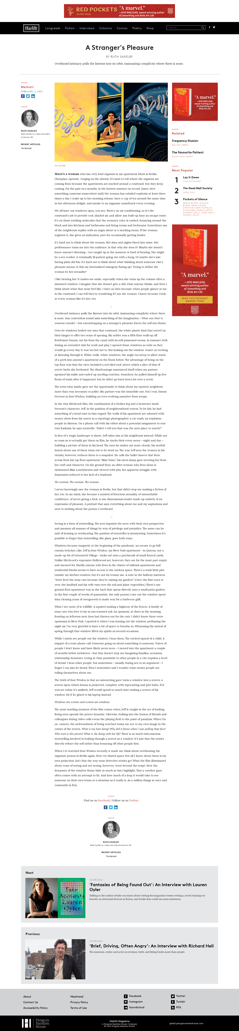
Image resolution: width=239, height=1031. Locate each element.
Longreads (52, 28)
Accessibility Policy (35, 1007)
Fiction (70, 28)
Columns (105, 28)
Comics (122, 28)
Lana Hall (189, 192)
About (27, 996)
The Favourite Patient (188, 152)
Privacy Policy (79, 1002)
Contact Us (30, 1002)
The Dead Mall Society (197, 188)
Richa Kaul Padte (182, 156)
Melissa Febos (180, 145)
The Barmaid (26, 148)
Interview (96, 880)
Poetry (137, 28)
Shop (150, 28)
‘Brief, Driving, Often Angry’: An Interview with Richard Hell (151, 946)
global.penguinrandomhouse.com (186, 1023)
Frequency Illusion (185, 140)
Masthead (76, 996)
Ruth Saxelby (122, 56)
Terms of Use (78, 1007)
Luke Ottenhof (192, 181)
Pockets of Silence (195, 199)
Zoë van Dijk (60, 166)
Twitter (214, 27)
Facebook (209, 27)
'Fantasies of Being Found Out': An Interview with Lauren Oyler (148, 886)
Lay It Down (191, 177)
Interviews (87, 28)
